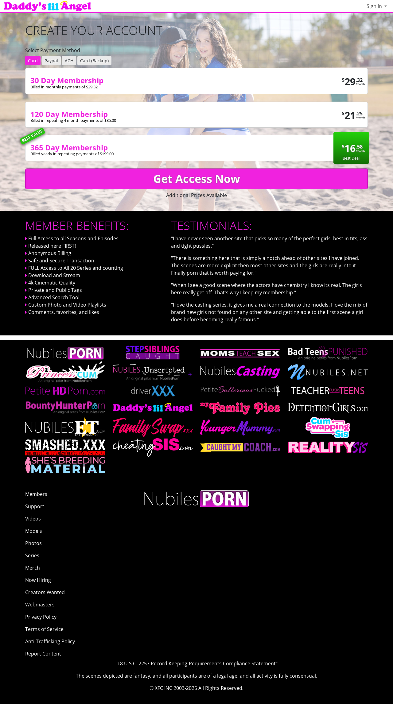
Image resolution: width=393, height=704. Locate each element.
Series (32, 555)
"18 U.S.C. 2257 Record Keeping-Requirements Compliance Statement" (196, 663)
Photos (33, 543)
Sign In (375, 6)
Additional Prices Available (196, 195)
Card (33, 61)
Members (36, 494)
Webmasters (40, 604)
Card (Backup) (94, 61)
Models (33, 531)
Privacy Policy (40, 616)
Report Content (43, 653)
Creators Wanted (45, 592)
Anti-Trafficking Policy (50, 641)
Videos (33, 518)
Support (34, 506)
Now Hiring (38, 580)
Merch (32, 567)
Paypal (51, 61)
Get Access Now (196, 178)
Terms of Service (44, 629)
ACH (69, 61)
